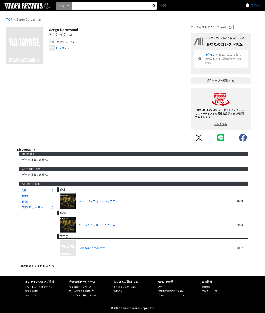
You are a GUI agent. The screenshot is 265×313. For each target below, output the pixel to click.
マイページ (30, 295)
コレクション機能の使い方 (82, 295)
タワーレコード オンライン (38, 286)
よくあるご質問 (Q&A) (124, 286)
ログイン (256, 5)
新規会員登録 (31, 291)
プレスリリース (209, 291)
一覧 (163, 5)
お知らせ (117, 291)
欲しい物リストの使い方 (81, 291)
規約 (160, 286)
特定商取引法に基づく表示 (171, 291)
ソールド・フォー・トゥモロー (98, 201)
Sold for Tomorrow (92, 248)
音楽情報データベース (80, 286)
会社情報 (206, 286)
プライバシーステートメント (172, 295)
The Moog (62, 48)
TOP (9, 19)
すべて (62, 6)
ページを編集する (221, 80)
